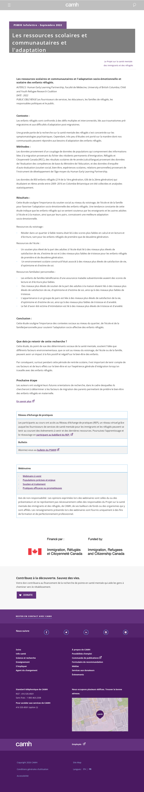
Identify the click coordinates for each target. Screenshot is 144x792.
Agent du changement (26, 670)
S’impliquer (21, 666)
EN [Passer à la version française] (84, 769)
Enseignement (23, 662)
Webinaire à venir (32, 476)
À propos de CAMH (81, 649)
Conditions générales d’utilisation (32, 769)
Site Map (77, 762)
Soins (18, 649)
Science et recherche (26, 658)
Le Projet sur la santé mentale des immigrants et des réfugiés (118, 63)
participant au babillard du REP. (54, 434)
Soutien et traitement (34, 484)
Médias (75, 666)
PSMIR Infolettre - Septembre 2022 (38, 25)
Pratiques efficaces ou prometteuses (42, 488)
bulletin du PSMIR (48, 450)
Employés (79, 744)
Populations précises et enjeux (39, 480)
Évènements (78, 674)
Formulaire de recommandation (87, 662)
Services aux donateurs (83, 670)
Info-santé (21, 653)
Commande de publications (85, 658)
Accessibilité (23, 776)
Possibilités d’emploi (82, 653)
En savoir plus (25, 401)
